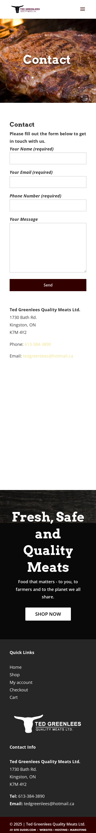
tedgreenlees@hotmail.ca (48, 356)
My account (21, 682)
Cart (14, 697)
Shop (15, 674)
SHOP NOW (48, 614)
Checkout (19, 690)
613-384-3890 (38, 344)
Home (16, 667)
